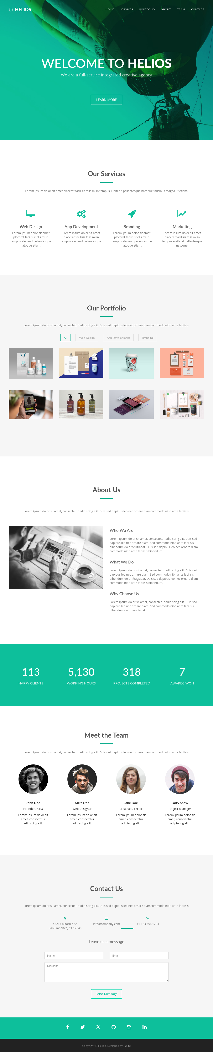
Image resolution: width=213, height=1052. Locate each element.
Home (109, 9)
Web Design (87, 337)
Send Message (106, 994)
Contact (197, 9)
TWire (127, 1046)
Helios (20, 9)
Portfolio (147, 9)
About (166, 9)
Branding (147, 337)
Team (181, 9)
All (65, 337)
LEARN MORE (106, 99)
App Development (118, 337)
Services (126, 9)
